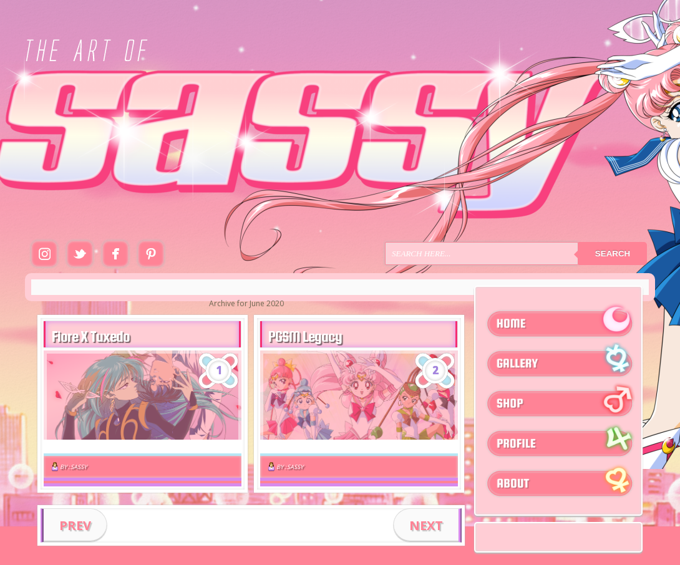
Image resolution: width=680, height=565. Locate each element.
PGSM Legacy (305, 336)
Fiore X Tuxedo (91, 336)
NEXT (426, 525)
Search (612, 253)
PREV (75, 525)
